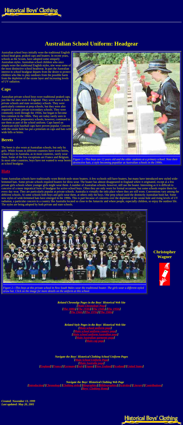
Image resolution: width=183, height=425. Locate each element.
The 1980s (106, 312)
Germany (69, 366)
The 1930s (84, 308)
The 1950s (114, 308)
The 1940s (99, 308)
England (45, 366)
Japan (89, 366)
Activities (125, 385)
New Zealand (104, 366)
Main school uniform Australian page (95, 334)
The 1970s (91, 312)
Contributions (153, 385)
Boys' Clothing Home (95, 388)
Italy (80, 366)
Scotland (119, 366)
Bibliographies (108, 385)
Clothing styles (71, 385)
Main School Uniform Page (91, 359)
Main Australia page (91, 363)
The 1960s (77, 312)
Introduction (36, 385)
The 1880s (69, 308)
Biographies (90, 385)
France (57, 366)
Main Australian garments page (95, 337)
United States (135, 366)
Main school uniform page (95, 327)
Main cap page (95, 340)
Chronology (53, 385)
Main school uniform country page (95, 331)
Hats (5, 171)
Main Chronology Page (91, 305)
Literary (137, 385)
